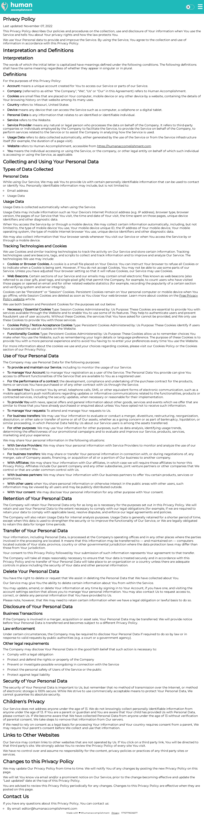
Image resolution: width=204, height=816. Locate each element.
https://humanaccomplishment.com (124, 146)
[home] (16, 6)
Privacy (115, 813)
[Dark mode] (190, 7)
